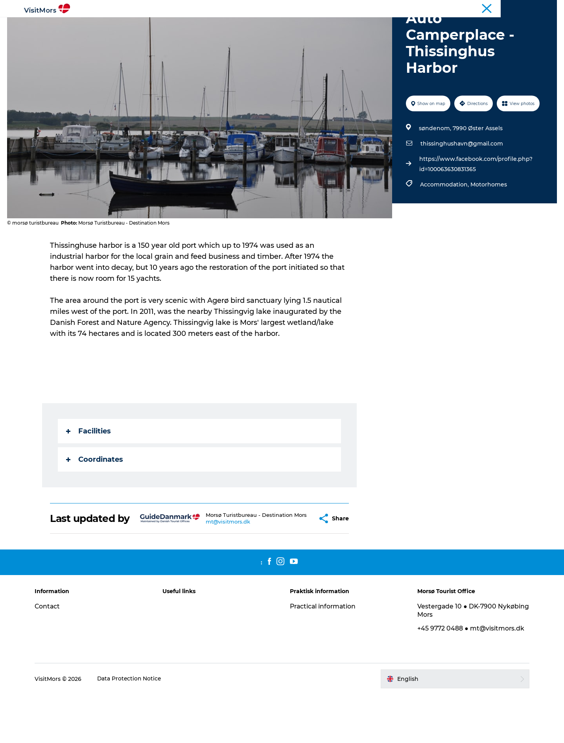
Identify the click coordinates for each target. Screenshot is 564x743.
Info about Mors (247, 25)
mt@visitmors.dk (216, 568)
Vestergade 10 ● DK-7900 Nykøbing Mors (456, 659)
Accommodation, (445, 221)
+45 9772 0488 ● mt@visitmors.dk (470, 677)
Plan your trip (420, 25)
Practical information (324, 655)
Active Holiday (145, 25)
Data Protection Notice (133, 727)
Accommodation (308, 25)
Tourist (508, 7)
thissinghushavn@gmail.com (461, 180)
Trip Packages (367, 25)
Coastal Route (540, 7)
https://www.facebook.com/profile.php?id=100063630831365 (475, 201)
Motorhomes (488, 221)
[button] (299, 561)
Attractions (195, 25)
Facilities (88, 468)
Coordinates (94, 496)
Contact (51, 655)
